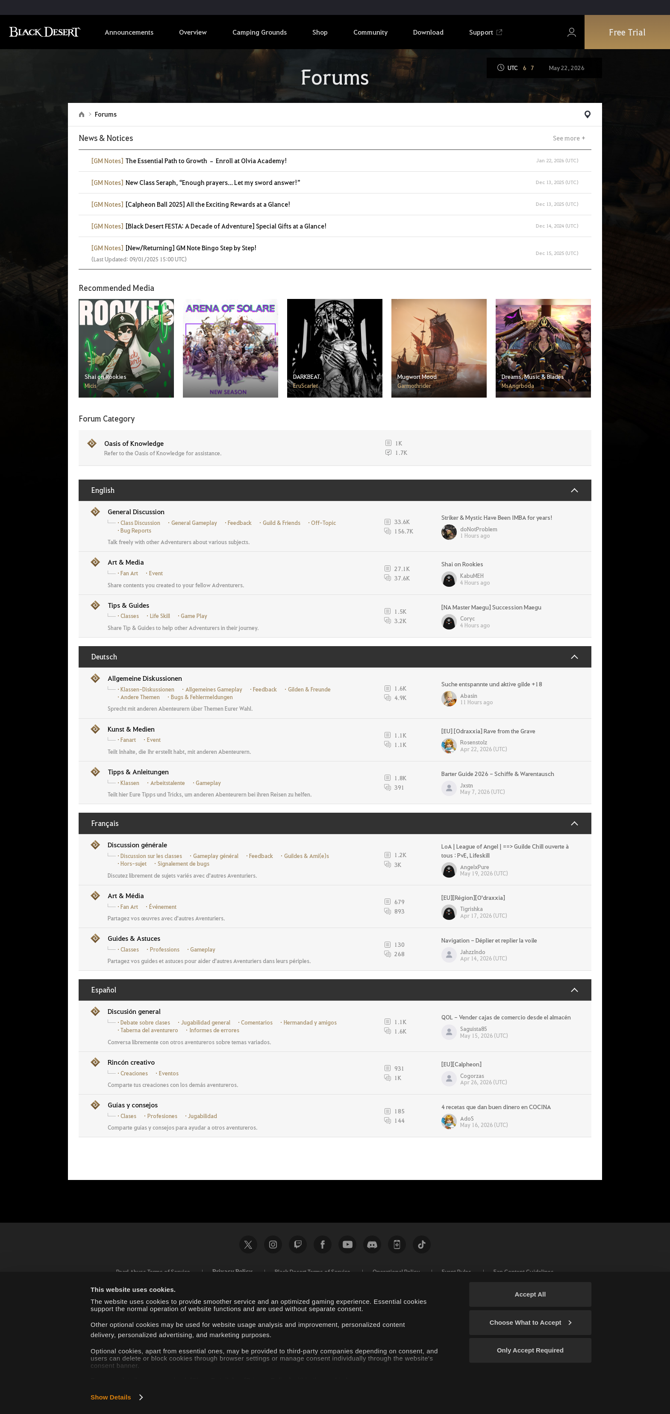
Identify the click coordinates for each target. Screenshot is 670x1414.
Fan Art (129, 573)
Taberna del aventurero (149, 1030)
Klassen (129, 782)
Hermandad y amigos (310, 1022)
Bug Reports (135, 530)
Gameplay (208, 782)
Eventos (169, 1073)
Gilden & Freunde (309, 689)
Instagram (273, 1244)
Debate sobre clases (145, 1022)
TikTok (422, 1244)
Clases (128, 1115)
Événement (162, 906)
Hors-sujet (133, 863)
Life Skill (160, 615)
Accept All (530, 1294)
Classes (129, 615)
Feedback (240, 522)
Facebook (323, 1244)
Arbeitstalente (167, 782)
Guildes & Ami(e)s (306, 855)
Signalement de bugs (183, 863)
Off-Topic (323, 522)
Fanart (128, 739)
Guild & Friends (281, 522)
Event (156, 573)
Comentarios (257, 1022)
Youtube (347, 1244)
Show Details (111, 1397)
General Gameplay (194, 522)
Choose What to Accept (531, 1322)
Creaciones (134, 1073)
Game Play (194, 615)
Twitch (298, 1244)
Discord (372, 1244)
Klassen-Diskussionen (147, 689)
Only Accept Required (530, 1350)
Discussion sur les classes (151, 855)
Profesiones (162, 1115)
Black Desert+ (397, 1244)
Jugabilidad (202, 1115)
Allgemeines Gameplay (213, 689)
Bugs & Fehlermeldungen (202, 697)
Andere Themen (140, 697)
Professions (164, 949)
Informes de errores (214, 1030)
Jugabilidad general (205, 1022)
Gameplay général (215, 855)
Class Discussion (140, 522)
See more (566, 138)
